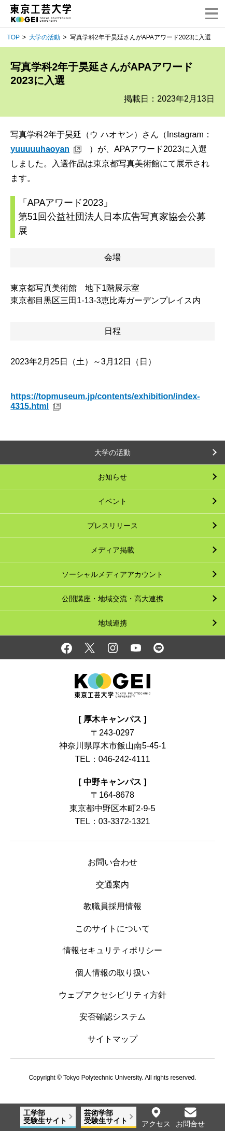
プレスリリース (112, 525)
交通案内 (112, 884)
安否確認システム (112, 1016)
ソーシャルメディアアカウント (112, 574)
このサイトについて (112, 928)
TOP (13, 37)
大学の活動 (44, 37)
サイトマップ (112, 1039)
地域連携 (112, 623)
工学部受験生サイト (45, 1117)
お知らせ (112, 477)
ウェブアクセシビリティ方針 (112, 995)
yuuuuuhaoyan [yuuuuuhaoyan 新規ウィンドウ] (39, 149)
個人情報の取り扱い (112, 972)
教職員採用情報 (112, 906)
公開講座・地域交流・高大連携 (112, 599)
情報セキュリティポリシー (112, 950)
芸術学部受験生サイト (106, 1117)
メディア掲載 (112, 550)
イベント (112, 501)
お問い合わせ (112, 862)
